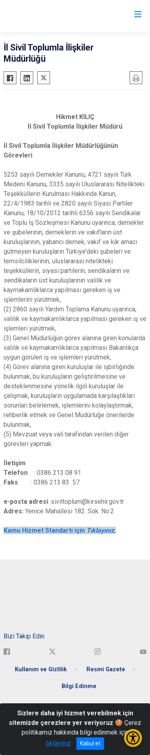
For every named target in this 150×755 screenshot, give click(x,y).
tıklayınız (58, 743)
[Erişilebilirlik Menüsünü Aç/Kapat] (133, 738)
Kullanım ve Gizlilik (41, 669)
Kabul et (90, 743)
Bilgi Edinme (79, 686)
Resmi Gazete (105, 669)
